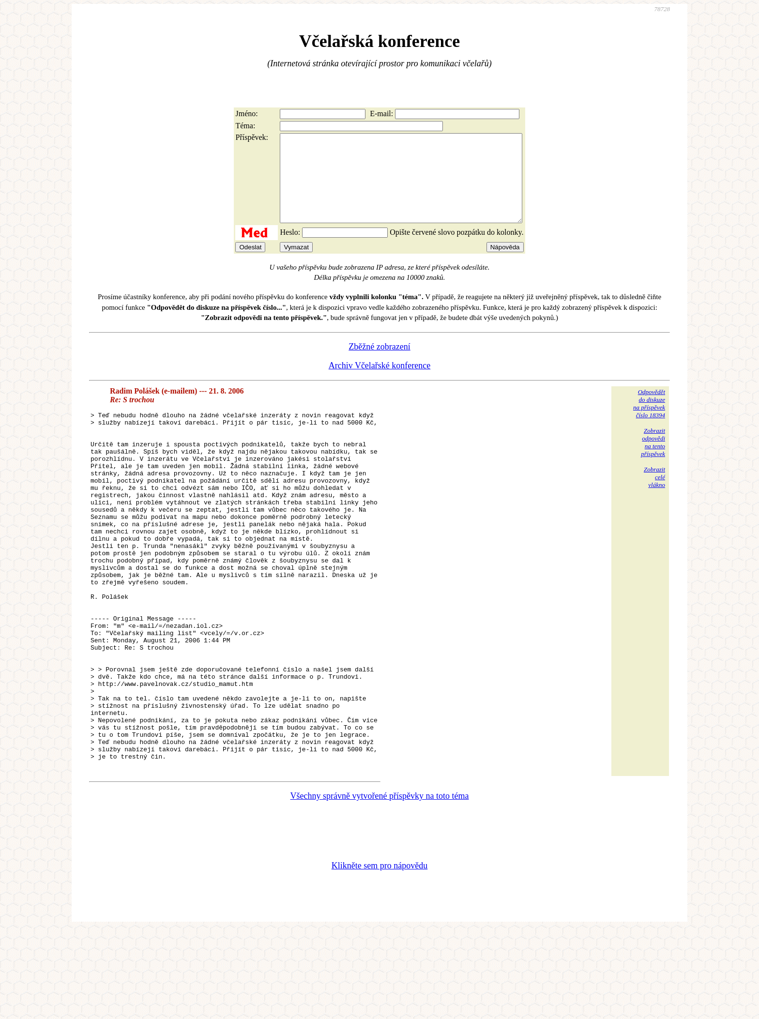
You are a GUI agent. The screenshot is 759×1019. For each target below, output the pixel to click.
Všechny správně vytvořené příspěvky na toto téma (379, 884)
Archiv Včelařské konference (380, 383)
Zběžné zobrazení (379, 364)
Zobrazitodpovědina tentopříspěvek (653, 459)
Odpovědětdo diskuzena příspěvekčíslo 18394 (649, 421)
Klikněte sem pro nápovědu (379, 954)
